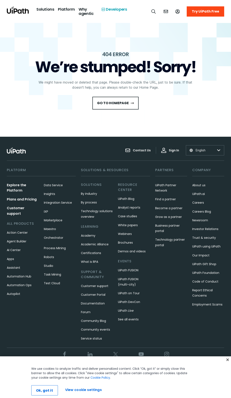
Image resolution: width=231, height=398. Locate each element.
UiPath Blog (126, 199)
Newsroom (200, 220)
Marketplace (53, 220)
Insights (49, 194)
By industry (89, 194)
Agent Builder (16, 241)
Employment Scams (207, 304)
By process (89, 202)
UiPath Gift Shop (204, 264)
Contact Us (138, 150)
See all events (128, 319)
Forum (85, 312)
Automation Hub (19, 276)
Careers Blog (201, 211)
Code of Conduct (205, 281)
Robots (49, 257)
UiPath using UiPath (206, 246)
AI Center (14, 250)
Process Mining (55, 248)
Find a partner (165, 199)
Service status (91, 338)
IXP (46, 211)
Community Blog (93, 321)
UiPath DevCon (129, 302)
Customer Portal (93, 295)
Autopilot (13, 294)
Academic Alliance (95, 244)
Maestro (50, 229)
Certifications (91, 253)
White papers (128, 225)
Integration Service (58, 202)
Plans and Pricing (22, 199)
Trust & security (204, 238)
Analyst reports (129, 207)
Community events (95, 329)
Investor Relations (205, 229)
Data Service (53, 185)
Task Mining (52, 274)
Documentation (93, 303)
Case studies (127, 216)
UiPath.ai (198, 194)
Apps (10, 259)
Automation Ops (19, 285)
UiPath (126, 310)
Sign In (170, 150)
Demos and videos (132, 251)
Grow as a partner (168, 217)
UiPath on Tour (129, 293)
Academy (88, 235)
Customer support (94, 286)
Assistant (13, 268)
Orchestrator (53, 238)
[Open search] (153, 11)
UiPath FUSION (128, 270)
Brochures (125, 242)
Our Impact (200, 255)
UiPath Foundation (205, 273)
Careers (198, 202)
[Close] (227, 366)
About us (198, 185)
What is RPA (89, 262)
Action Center (17, 232)
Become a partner (168, 208)
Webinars (125, 234)
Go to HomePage (115, 103)
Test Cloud (52, 283)
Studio (48, 266)
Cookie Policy (100, 384)
